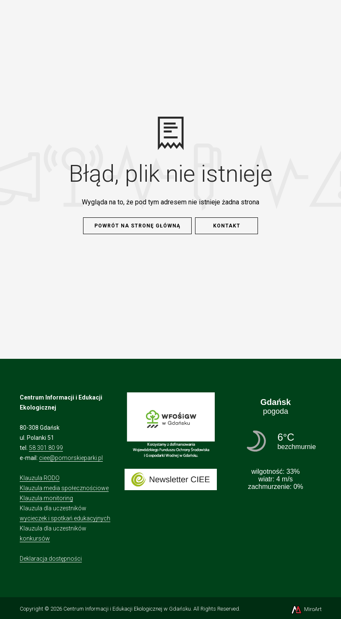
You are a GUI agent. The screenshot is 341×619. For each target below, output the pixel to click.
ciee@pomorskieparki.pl (71, 457)
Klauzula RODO (40, 478)
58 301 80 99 (46, 447)
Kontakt (226, 226)
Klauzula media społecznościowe (64, 488)
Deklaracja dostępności (51, 558)
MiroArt (306, 609)
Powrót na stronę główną (137, 226)
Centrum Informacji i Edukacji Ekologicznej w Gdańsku (127, 609)
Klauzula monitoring (46, 498)
